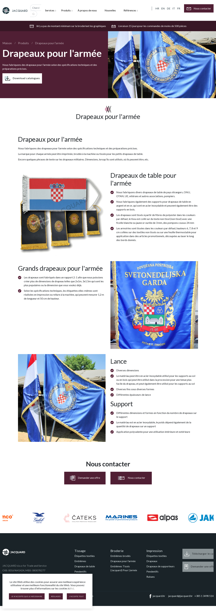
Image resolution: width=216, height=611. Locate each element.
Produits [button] (66, 10)
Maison (7, 43)
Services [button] (50, 10)
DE (168, 8)
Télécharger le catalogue (199, 554)
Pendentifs (80, 571)
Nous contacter (131, 478)
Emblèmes (80, 561)
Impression (154, 551)
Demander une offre (85, 478)
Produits (23, 43)
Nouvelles (110, 10)
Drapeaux (151, 561)
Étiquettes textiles (84, 555)
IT (173, 8)
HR (157, 8)
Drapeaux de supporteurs (160, 566)
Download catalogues (22, 78)
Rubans (150, 576)
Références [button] (130, 10)
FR (178, 8)
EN (163, 8)
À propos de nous (87, 10)
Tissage (80, 551)
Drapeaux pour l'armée (49, 43)
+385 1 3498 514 (204, 595)
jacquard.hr (156, 596)
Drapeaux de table (84, 566)
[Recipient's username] (35, 8)
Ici (72, 588)
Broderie (117, 551)
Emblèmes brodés (120, 555)
